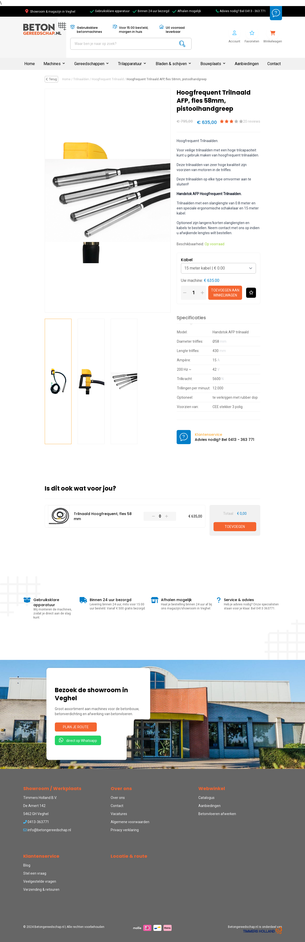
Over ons (118, 798)
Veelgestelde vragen (39, 881)
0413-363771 (36, 822)
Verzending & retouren (41, 889)
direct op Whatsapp (78, 740)
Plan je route (76, 727)
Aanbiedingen (247, 63)
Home (29, 63)
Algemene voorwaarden (130, 822)
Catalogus (206, 798)
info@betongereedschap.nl (47, 830)
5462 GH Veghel (36, 814)
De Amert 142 (34, 806)
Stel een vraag (34, 873)
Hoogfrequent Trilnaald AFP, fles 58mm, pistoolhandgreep (166, 79)
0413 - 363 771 (255, 11)
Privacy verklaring (125, 830)
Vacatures (119, 814)
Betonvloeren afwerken (217, 814)
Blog (26, 865)
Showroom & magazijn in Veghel (50, 11)
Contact (274, 63)
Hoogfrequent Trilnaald (108, 79)
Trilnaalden (81, 79)
